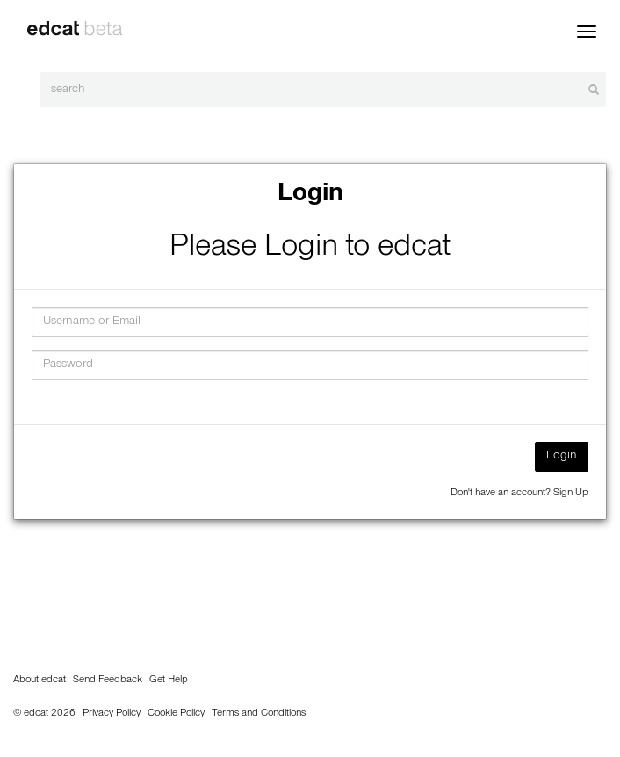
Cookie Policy (176, 714)
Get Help (168, 680)
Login (561, 457)
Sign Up (570, 493)
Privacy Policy (112, 714)
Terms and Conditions (259, 714)
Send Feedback (107, 680)
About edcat (39, 680)
